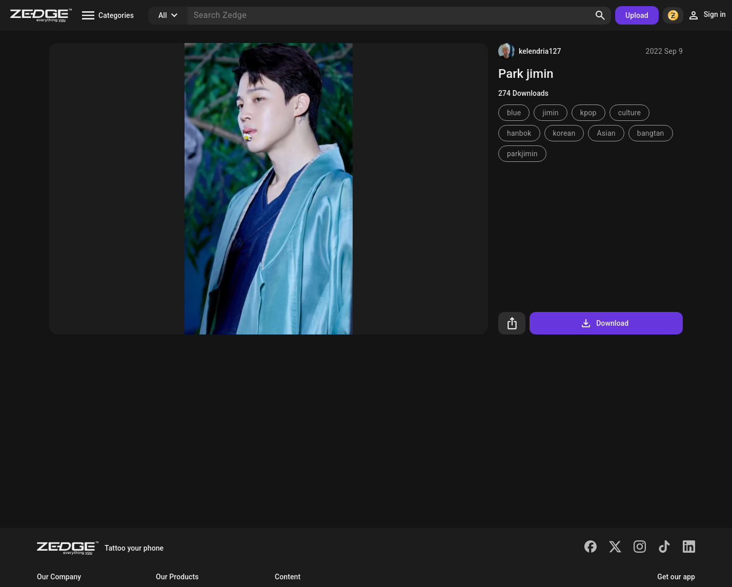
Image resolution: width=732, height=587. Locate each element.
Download (604, 323)
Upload (636, 15)
